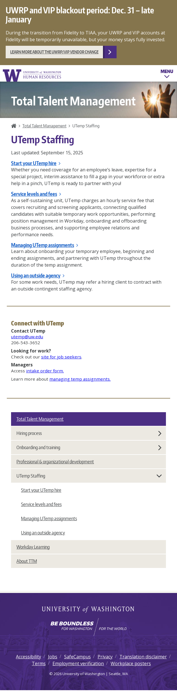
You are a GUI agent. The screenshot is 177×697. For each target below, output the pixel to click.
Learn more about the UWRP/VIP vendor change (54, 51)
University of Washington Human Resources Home (32, 75)
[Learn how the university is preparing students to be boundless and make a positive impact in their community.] (88, 627)
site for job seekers (61, 357)
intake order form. (45, 371)
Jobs (52, 657)
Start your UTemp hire (35, 163)
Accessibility (28, 657)
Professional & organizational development (55, 461)
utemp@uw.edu (27, 336)
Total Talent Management (44, 125)
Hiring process (88, 433)
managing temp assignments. (80, 379)
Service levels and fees (36, 194)
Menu (167, 75)
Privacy (105, 657)
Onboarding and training (88, 447)
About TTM (26, 561)
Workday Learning (33, 547)
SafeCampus (77, 657)
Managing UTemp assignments (44, 245)
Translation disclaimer (143, 657)
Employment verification (78, 663)
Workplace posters (131, 663)
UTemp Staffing (89, 475)
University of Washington (88, 610)
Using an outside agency (37, 275)
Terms (39, 663)
